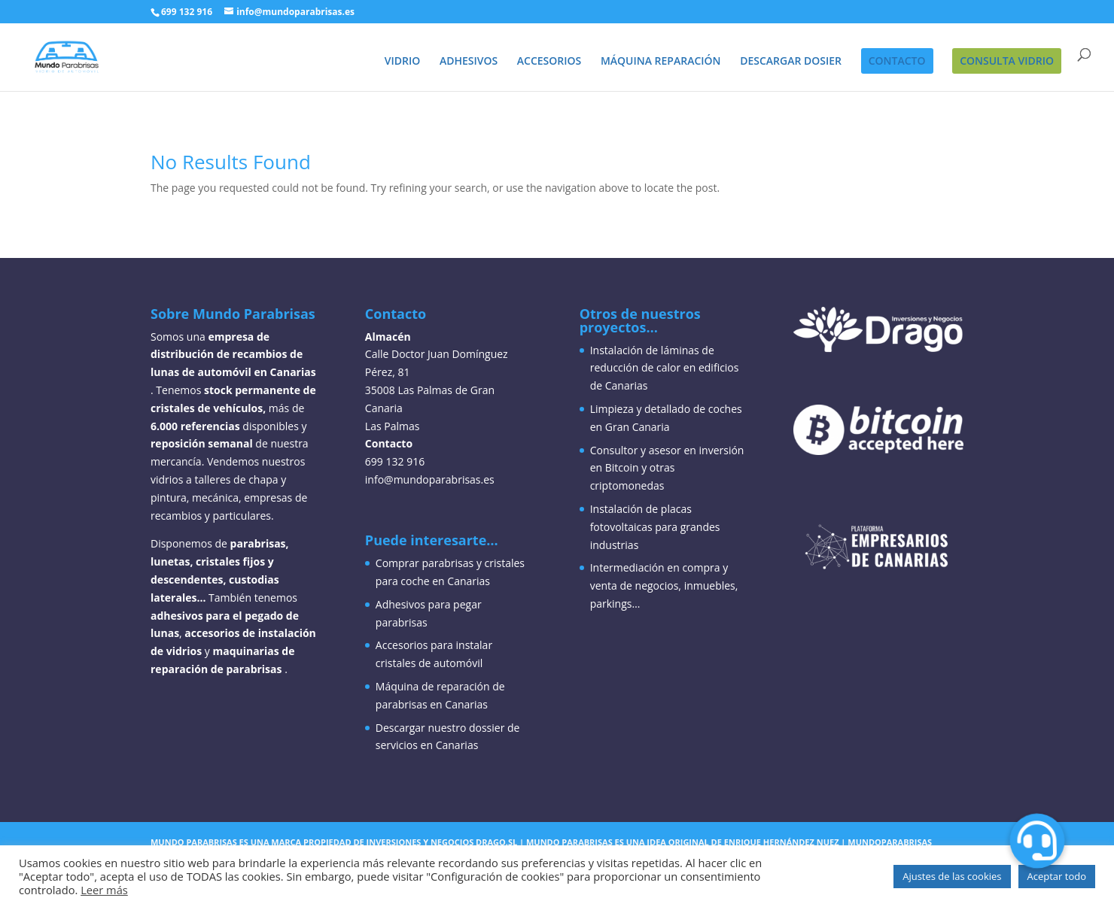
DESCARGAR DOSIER (791, 62)
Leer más (104, 889)
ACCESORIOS (549, 62)
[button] (1037, 840)
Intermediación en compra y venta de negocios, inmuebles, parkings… (664, 585)
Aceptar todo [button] (1056, 876)
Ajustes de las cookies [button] (951, 876)
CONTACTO (897, 60)
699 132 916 (186, 11)
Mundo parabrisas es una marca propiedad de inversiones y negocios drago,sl (334, 842)
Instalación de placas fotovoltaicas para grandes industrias (655, 527)
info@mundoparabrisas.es (430, 479)
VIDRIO (403, 62)
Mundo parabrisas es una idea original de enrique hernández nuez (682, 842)
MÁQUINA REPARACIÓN (661, 62)
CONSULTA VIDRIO (1007, 60)
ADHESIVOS (469, 62)
